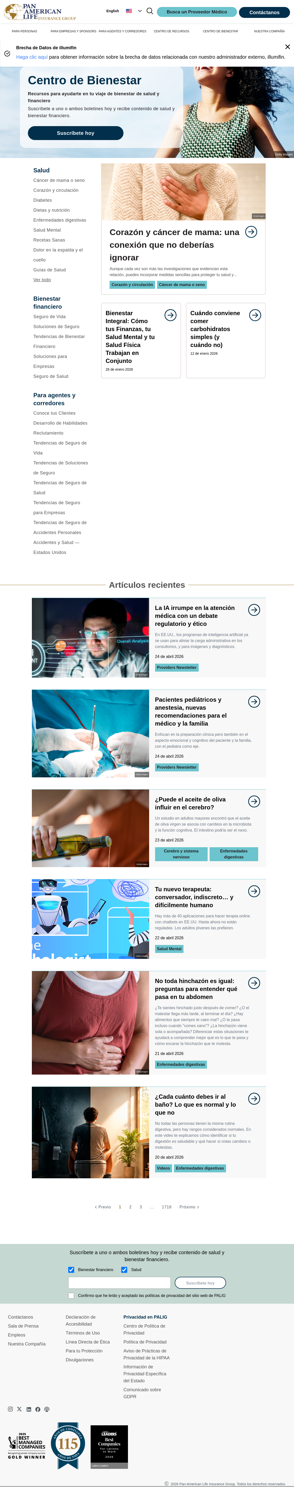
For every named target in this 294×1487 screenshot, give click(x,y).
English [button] (112, 11)
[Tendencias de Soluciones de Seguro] (60, 468)
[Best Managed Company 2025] (28, 1447)
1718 (167, 1207)
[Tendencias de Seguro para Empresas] (60, 508)
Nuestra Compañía (27, 1343)
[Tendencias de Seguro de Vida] (60, 448)
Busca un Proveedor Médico (197, 11)
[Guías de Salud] (60, 270)
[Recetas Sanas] (60, 240)
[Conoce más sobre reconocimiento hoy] (111, 1447)
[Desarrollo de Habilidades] (60, 423)
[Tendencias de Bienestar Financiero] (60, 341)
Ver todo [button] (42, 279)
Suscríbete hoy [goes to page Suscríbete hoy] (75, 133)
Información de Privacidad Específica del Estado (144, 1373)
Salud (136, 1270)
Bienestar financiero (95, 1270)
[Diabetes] (60, 200)
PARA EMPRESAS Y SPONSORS (73, 31)
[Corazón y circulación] (60, 190)
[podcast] (47, 1409)
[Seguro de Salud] (60, 376)
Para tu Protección (84, 1350)
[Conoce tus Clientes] (60, 413)
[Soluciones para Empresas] (60, 361)
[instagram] (11, 1409)
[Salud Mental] (60, 230)
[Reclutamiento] (60, 433)
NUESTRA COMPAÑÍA (269, 31)
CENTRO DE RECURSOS (171, 31)
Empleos (16, 1335)
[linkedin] (29, 1409)
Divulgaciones (80, 1359)
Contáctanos (264, 12)
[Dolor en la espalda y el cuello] (60, 255)
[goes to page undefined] (248, 232)
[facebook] (38, 1409)
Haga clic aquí (32, 57)
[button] (134, 11)
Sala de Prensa (23, 1326)
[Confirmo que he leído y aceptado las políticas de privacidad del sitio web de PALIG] (71, 1296)
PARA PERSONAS (24, 31)
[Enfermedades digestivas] (60, 220)
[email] (119, 1283)
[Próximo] (190, 1207)
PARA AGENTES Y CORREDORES (122, 31)
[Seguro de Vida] (60, 317)
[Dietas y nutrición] (60, 210)
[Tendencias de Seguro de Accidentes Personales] (60, 528)
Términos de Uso (83, 1333)
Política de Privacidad (145, 1341)
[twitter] (20, 1409)
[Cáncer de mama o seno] (60, 180)
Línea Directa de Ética (88, 1341)
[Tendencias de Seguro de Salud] (60, 488)
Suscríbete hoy (200, 1283)
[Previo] (102, 1207)
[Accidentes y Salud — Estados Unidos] (60, 547)
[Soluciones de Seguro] (60, 327)
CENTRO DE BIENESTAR (220, 31)
